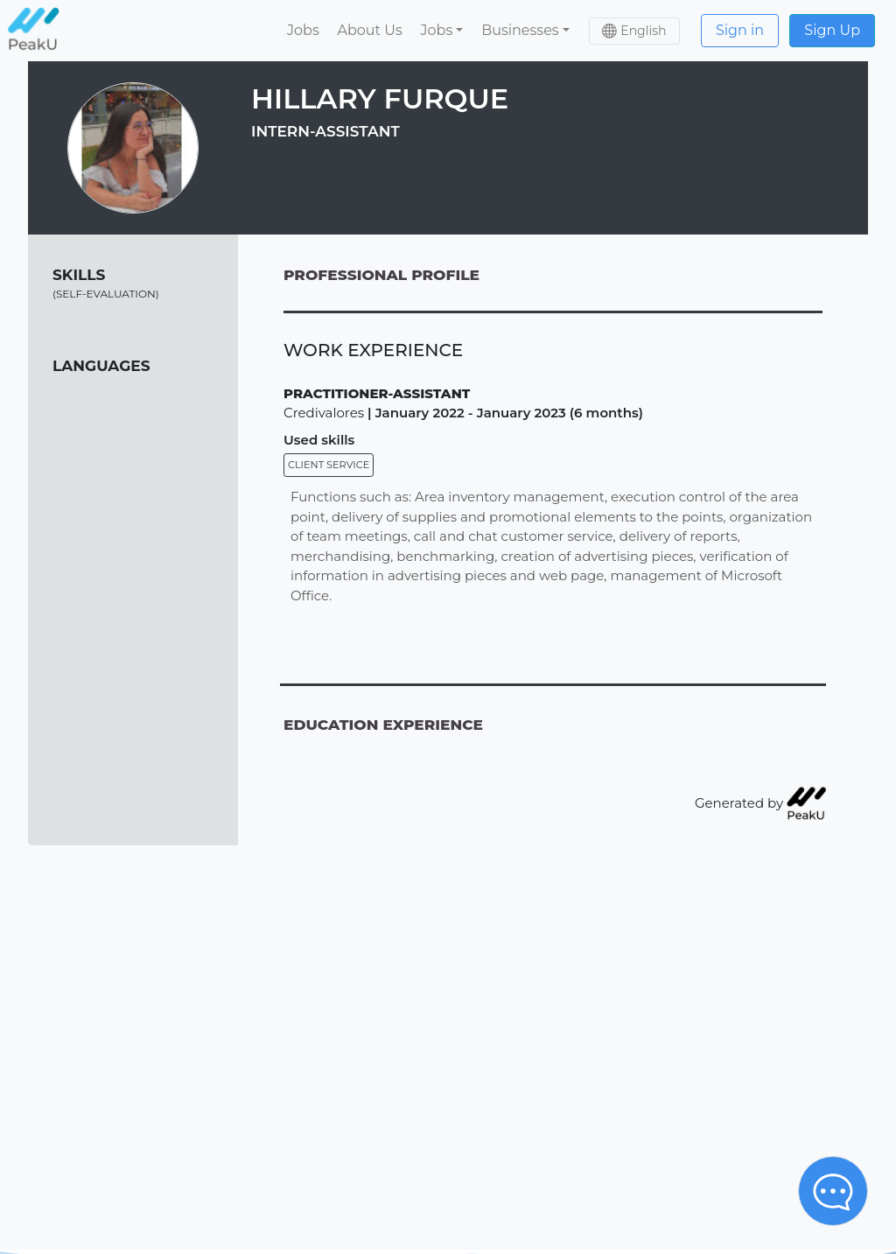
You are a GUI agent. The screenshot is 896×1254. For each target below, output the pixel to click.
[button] (442, 30)
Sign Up (832, 30)
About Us (369, 30)
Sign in (740, 30)
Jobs (303, 30)
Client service (328, 465)
